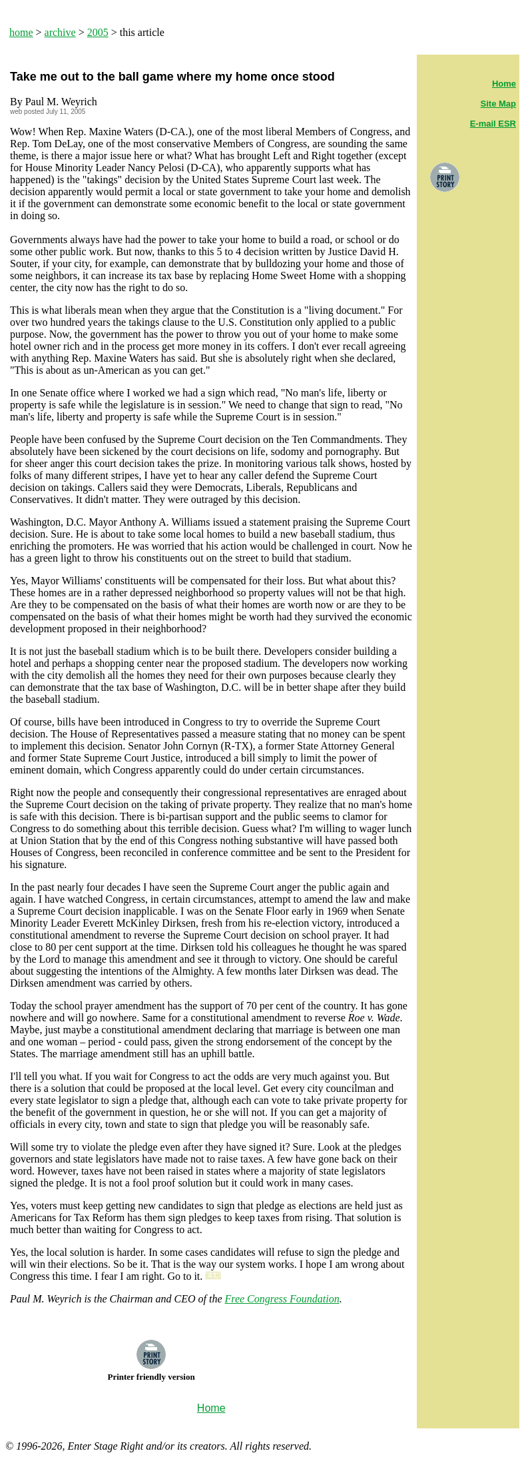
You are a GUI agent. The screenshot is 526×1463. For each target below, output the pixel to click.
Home (504, 84)
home (21, 32)
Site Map (498, 104)
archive (60, 32)
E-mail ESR (493, 124)
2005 (98, 32)
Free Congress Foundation (282, 1298)
